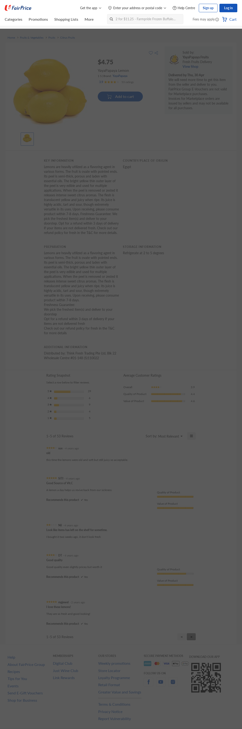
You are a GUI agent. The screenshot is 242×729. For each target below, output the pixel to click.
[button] (217, 20)
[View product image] (27, 138)
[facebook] (148, 684)
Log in (228, 8)
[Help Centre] (183, 8)
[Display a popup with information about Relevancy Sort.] (139, 436)
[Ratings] (116, 82)
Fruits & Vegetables (31, 37)
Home (11, 37)
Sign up (208, 8)
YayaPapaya (120, 76)
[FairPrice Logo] (18, 8)
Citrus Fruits (67, 37)
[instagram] (173, 684)
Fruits (51, 37)
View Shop (190, 66)
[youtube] (160, 684)
